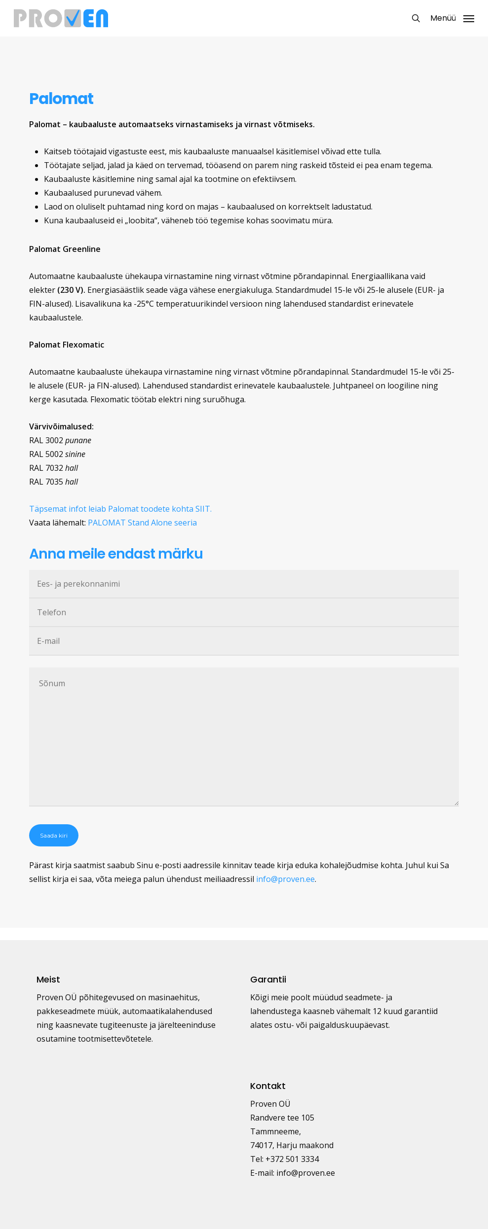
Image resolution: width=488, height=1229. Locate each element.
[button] (452, 17)
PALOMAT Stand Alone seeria (142, 522)
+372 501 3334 (292, 1159)
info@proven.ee (285, 879)
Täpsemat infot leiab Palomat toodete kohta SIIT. (120, 508)
